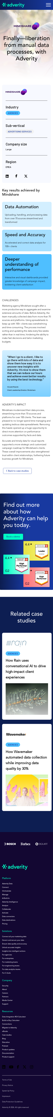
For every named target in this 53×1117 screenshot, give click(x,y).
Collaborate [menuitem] (6, 909)
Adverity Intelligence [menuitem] (10, 902)
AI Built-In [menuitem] (6, 898)
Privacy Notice (7, 1085)
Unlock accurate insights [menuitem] (11, 947)
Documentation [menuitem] (8, 1053)
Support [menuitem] (5, 1004)
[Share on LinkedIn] (7, 176)
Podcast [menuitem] (5, 1046)
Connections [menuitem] (7, 1024)
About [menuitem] (4, 989)
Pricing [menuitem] (4, 924)
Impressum (6, 1096)
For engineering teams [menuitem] (10, 966)
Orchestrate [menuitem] (6, 891)
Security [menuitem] (5, 986)
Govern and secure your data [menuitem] (13, 940)
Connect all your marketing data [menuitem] (14, 936)
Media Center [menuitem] (7, 1000)
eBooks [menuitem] (5, 1031)
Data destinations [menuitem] (8, 920)
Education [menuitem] (6, 1042)
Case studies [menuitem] (7, 1035)
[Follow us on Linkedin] (4, 1067)
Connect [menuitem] (5, 887)
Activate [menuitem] (5, 913)
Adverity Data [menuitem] (7, 884)
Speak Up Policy (8, 1091)
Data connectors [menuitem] (8, 916)
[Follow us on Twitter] (24, 1067)
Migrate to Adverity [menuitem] (9, 1028)
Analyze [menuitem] (5, 906)
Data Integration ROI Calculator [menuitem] (14, 1017)
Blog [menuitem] (4, 1039)
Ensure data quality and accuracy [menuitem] (14, 944)
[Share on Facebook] (16, 176)
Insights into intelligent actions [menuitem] (13, 951)
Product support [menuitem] (8, 1057)
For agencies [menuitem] (7, 955)
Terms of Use (7, 1080)
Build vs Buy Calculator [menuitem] (11, 1020)
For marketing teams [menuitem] (10, 962)
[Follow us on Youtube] (11, 1067)
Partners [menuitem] (5, 997)
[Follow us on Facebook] (18, 1067)
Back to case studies (17, 471)
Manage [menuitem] (5, 895)
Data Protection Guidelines (12, 1102)
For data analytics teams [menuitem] (11, 969)
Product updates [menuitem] (8, 1050)
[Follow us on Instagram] (31, 1067)
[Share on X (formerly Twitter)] (26, 176)
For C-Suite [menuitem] (6, 973)
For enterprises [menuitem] (8, 958)
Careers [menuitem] (5, 993)
